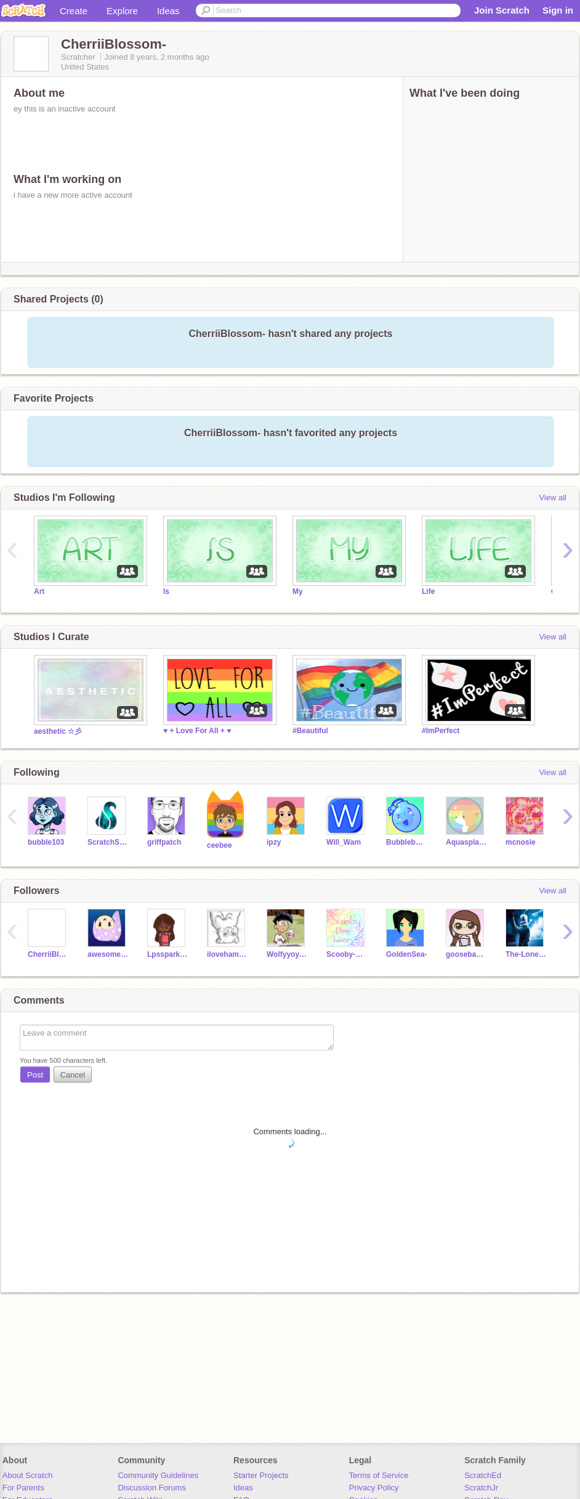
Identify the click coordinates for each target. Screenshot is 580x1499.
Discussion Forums (152, 1487)
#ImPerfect (440, 730)
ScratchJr (481, 1487)
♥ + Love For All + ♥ (197, 730)
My (297, 591)
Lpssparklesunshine (167, 954)
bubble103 (46, 842)
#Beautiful (310, 730)
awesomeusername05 (108, 954)
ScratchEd (482, 1475)
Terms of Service (379, 1475)
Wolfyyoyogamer (287, 954)
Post (35, 1074)
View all (552, 497)
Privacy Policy (374, 1487)
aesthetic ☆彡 (58, 731)
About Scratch (27, 1475)
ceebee (219, 845)
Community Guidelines (158, 1475)
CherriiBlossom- (48, 954)
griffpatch (164, 842)
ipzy (274, 842)
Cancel (72, 1074)
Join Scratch (502, 10)
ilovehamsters (227, 954)
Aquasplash (466, 842)
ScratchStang (108, 842)
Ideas (168, 11)
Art (39, 591)
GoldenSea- (406, 954)
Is (166, 591)
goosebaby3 (466, 954)
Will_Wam (343, 842)
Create (73, 11)
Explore (122, 11)
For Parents (23, 1487)
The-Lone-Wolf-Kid (526, 954)
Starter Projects (261, 1475)
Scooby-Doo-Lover (347, 954)
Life (428, 591)
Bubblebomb (406, 842)
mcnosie (520, 842)
